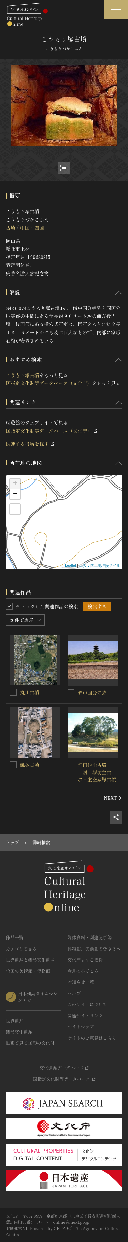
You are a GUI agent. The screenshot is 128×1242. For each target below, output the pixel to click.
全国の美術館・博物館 (28, 971)
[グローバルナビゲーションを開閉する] (116, 9)
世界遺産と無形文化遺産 (30, 959)
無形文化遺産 (19, 1031)
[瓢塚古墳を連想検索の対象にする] (13, 764)
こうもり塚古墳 (22, 375)
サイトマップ (81, 1026)
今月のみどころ (83, 971)
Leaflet (70, 565)
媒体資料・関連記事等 (90, 937)
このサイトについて (88, 1004)
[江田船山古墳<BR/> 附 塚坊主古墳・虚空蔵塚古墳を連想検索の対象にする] (71, 765)
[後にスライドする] (113, 798)
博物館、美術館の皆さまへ (94, 948)
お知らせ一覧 (81, 982)
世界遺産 (15, 1020)
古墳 (10, 227)
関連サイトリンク (85, 1015)
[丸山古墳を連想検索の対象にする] (13, 692)
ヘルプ (74, 993)
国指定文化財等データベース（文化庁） (49, 383)
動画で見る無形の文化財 (30, 1043)
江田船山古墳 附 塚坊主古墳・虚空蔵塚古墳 (97, 772)
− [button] (15, 494)
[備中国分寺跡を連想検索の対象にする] (71, 692)
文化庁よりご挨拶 (85, 959)
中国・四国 (32, 227)
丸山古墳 (29, 692)
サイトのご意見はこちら (92, 1038)
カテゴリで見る (21, 948)
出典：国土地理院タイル (99, 565)
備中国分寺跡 (92, 692)
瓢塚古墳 (29, 764)
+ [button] (15, 484)
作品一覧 (15, 937)
